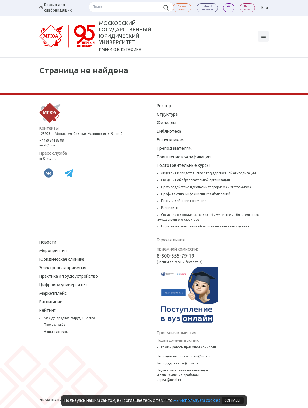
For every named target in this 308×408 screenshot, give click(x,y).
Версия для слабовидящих (55, 7)
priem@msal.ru (201, 356)
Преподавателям (174, 148)
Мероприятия (53, 250)
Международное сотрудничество (69, 318)
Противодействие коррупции (184, 200)
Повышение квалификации (184, 156)
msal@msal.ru (50, 145)
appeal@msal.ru (169, 380)
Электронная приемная (62, 267)
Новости (47, 242)
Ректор (164, 105)
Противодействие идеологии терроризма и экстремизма (206, 187)
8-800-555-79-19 (175, 256)
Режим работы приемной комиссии (188, 347)
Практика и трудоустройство (68, 276)
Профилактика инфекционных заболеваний (195, 194)
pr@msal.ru (48, 158)
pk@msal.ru (190, 363)
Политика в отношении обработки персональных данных (205, 226)
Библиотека (169, 131)
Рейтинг (47, 310)
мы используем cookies (196, 400)
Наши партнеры (56, 331)
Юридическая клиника (61, 259)
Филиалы (166, 122)
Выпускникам (170, 139)
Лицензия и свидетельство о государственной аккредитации (208, 173)
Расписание (50, 301)
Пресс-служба (54, 324)
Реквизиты (169, 207)
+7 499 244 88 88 (51, 140)
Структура (167, 114)
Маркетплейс (53, 293)
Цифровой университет (63, 284)
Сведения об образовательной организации (195, 180)
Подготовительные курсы (183, 165)
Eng (264, 7)
